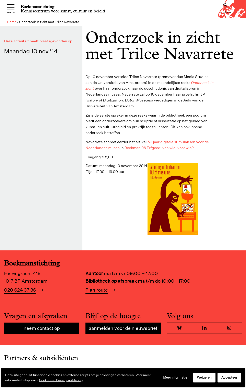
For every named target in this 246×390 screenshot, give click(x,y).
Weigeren (204, 377)
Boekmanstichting (37, 6)
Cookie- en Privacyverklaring (61, 380)
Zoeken (225, 8)
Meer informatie (175, 377)
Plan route (96, 290)
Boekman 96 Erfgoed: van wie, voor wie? (159, 148)
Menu (11, 9)
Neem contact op (42, 328)
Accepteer (229, 377)
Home (11, 22)
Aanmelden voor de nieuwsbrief (123, 328)
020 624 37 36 (20, 290)
